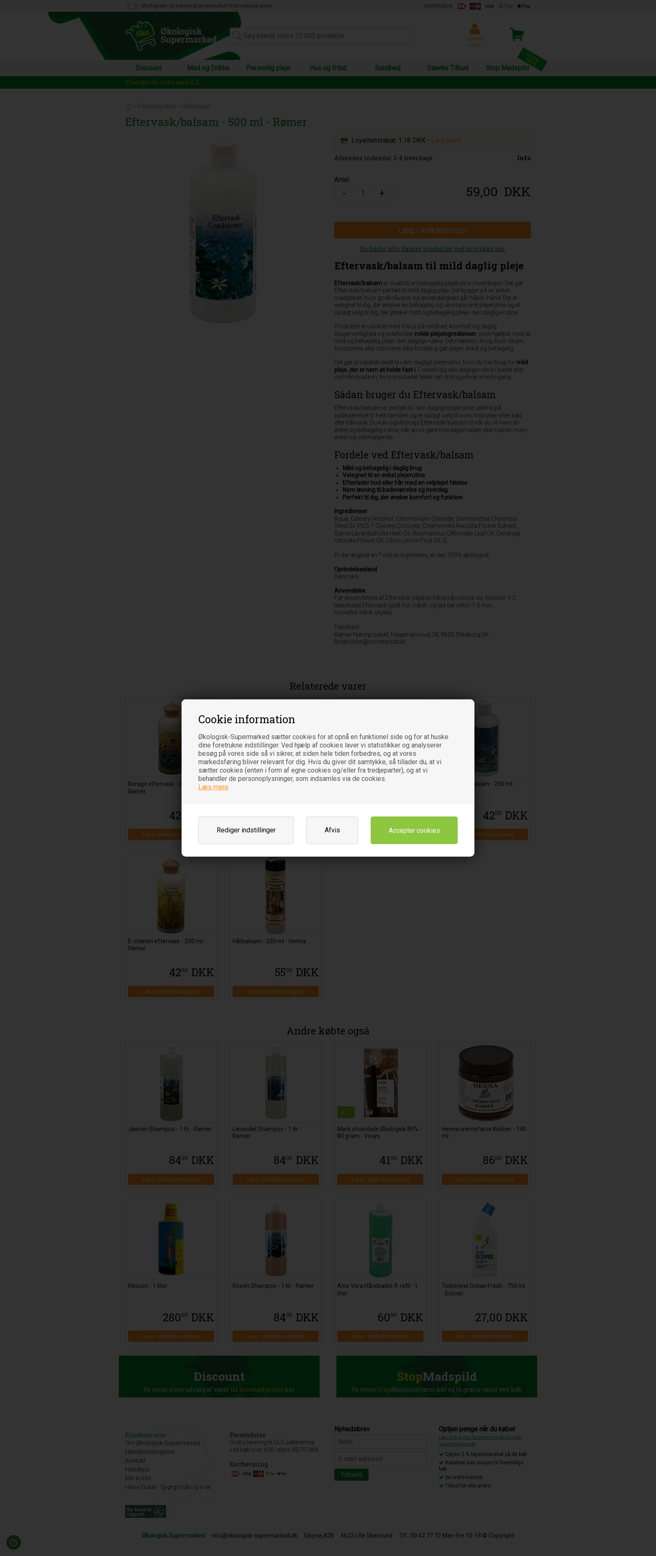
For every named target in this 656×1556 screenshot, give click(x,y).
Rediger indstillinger (246, 830)
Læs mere (213, 787)
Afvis (332, 830)
